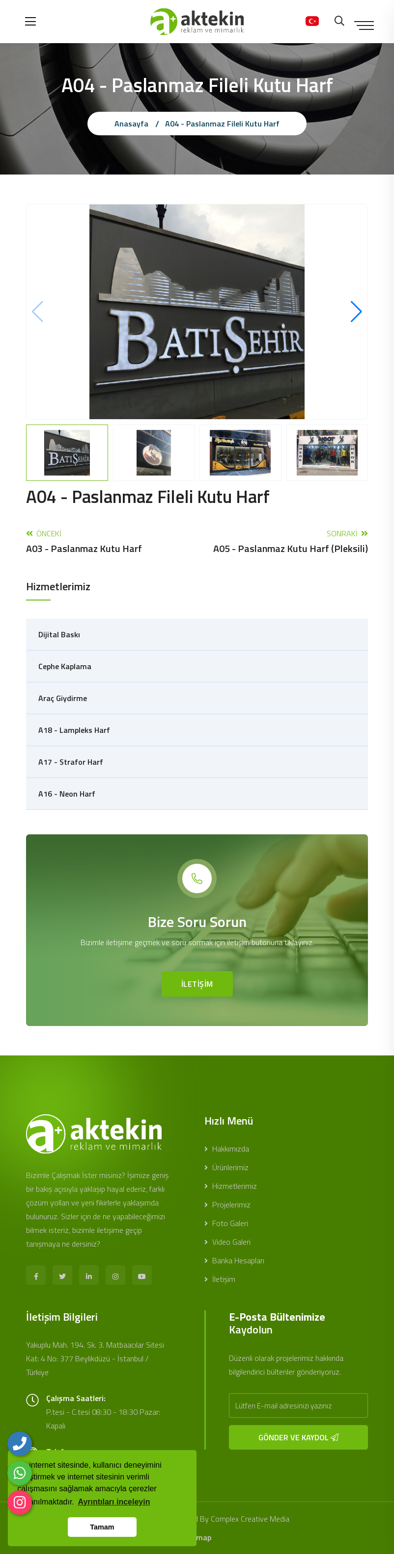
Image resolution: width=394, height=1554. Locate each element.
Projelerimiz (227, 1204)
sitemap (197, 1537)
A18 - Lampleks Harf (74, 730)
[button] (356, 312)
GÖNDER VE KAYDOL (298, 1437)
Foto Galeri (226, 1223)
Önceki (84, 540)
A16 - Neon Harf (66, 794)
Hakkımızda (226, 1148)
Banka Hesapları (234, 1260)
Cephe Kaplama (64, 666)
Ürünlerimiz (226, 1167)
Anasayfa (131, 123)
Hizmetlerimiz (230, 1186)
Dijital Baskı (59, 634)
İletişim (219, 1279)
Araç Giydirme (62, 698)
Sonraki (290, 540)
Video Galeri (227, 1242)
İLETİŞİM (197, 984)
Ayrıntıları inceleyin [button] (114, 1502)
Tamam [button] (102, 1527)
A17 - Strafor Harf (70, 762)
